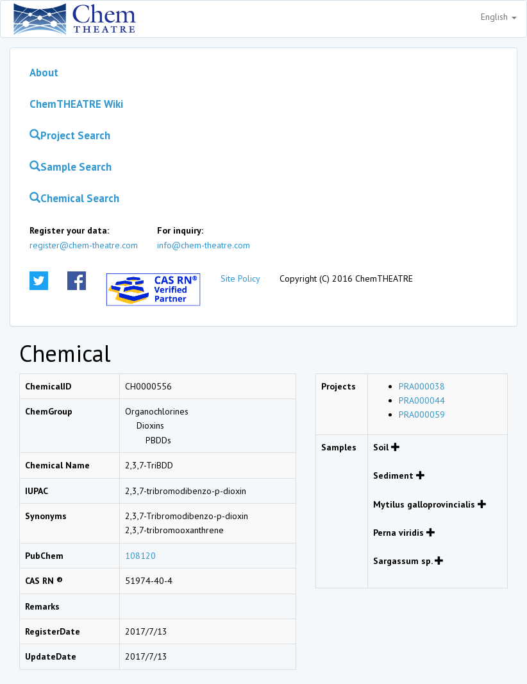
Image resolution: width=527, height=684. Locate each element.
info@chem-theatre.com (203, 245)
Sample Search (70, 167)
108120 (140, 555)
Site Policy (240, 278)
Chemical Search (74, 198)
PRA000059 (422, 414)
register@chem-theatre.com (83, 245)
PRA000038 (422, 386)
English (499, 16)
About (43, 72)
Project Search (69, 135)
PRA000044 (422, 400)
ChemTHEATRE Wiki (76, 104)
